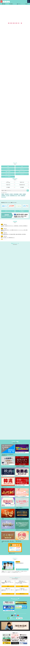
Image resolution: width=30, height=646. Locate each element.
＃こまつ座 (7, 195)
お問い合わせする (22, 593)
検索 (26, 3)
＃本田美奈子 (3, 195)
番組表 (3, 3)
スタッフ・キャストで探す (8, 182)
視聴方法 (11, 3)
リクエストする (8, 593)
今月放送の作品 (8, 184)
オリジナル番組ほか (8, 176)
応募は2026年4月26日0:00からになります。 (22, 569)
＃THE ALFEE (7, 194)
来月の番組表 (22, 187)
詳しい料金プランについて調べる (22, 211)
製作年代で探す (22, 182)
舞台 (21, 618)
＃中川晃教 (11, 194)
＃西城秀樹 (24, 194)
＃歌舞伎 (3, 194)
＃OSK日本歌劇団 (16, 194)
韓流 (22, 166)
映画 (8, 166)
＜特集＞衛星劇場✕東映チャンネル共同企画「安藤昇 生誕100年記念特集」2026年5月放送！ (13, 234)
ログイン (18, 3)
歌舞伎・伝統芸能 (8, 171)
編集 (8, 586)
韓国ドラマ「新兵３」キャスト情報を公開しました (8, 237)
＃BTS (19, 195)
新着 (2, 224)
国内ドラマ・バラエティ (22, 171)
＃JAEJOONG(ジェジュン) (13, 195)
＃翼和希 (20, 194)
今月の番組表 (8, 187)
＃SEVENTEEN (23, 195)
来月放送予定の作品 (22, 184)
